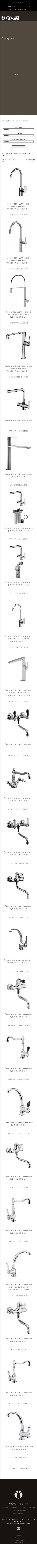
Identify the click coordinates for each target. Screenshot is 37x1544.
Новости (19, 1542)
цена (28, 153)
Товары (18, 75)
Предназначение (14, 121)
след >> (7, 160)
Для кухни (25, 121)
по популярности (17, 153)
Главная (4, 121)
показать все (23, 1468)
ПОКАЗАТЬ (18, 147)
